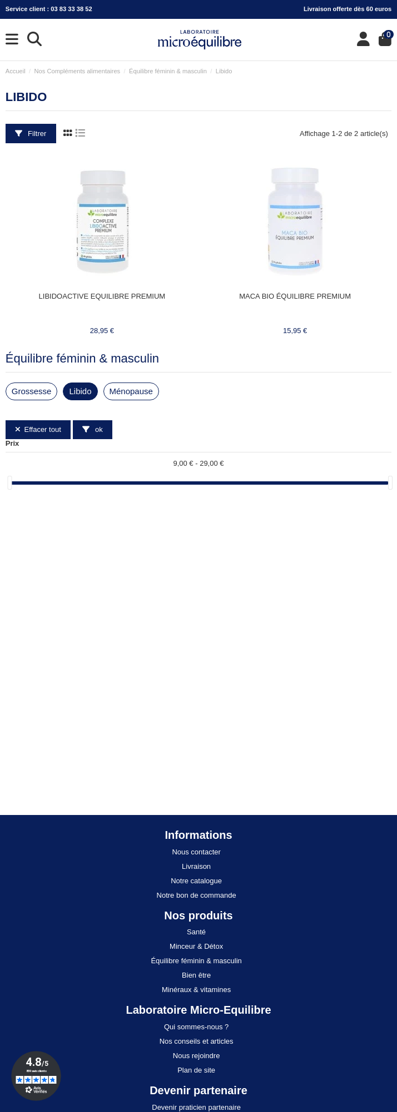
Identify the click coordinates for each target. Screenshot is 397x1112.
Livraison (196, 866)
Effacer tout (38, 429)
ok (92, 429)
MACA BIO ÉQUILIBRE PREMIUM (295, 296)
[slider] (9, 483)
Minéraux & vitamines (196, 989)
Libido (80, 391)
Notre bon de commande (196, 895)
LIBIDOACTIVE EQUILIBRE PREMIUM (102, 296)
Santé (196, 932)
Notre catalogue (196, 881)
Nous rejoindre (196, 1055)
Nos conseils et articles (197, 1041)
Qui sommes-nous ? (196, 1027)
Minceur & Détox (196, 946)
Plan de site (196, 1070)
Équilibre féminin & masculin (82, 358)
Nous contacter (196, 852)
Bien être (196, 975)
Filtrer (30, 133)
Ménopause (131, 391)
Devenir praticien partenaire (196, 1107)
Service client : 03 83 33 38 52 (49, 9)
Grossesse (32, 391)
